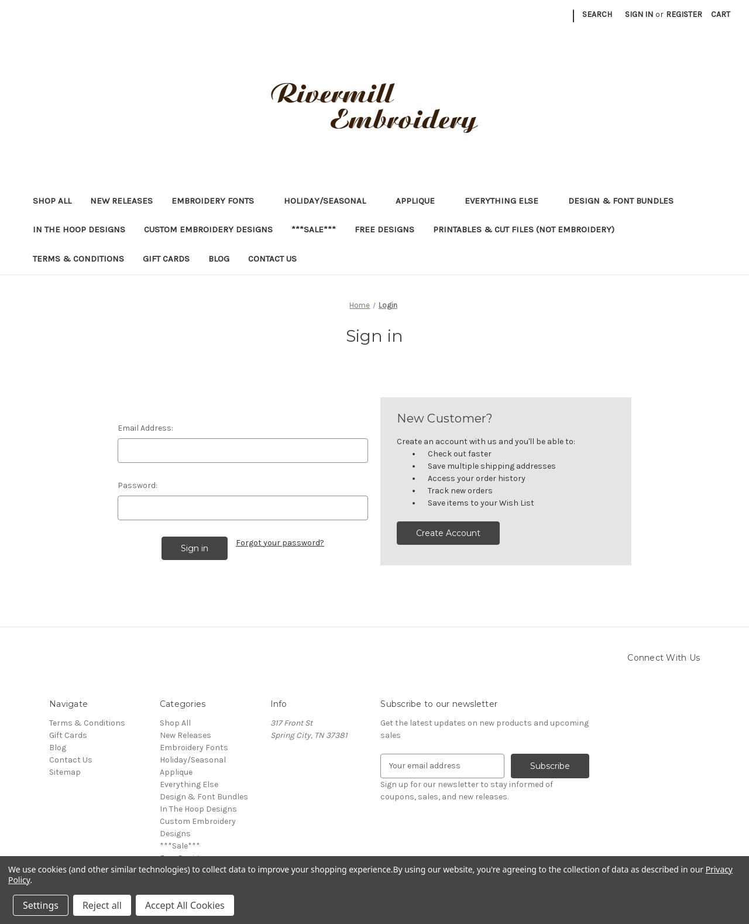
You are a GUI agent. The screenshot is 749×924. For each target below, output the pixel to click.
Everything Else (507, 200)
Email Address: (145, 428)
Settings (41, 905)
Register (684, 14)
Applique (421, 200)
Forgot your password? (280, 543)
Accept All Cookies (185, 905)
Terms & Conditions (78, 258)
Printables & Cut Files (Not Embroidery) (529, 229)
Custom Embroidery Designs (208, 229)
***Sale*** (313, 229)
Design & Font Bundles (621, 200)
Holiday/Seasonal (330, 200)
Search (597, 14)
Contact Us (272, 258)
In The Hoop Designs (79, 229)
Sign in (639, 14)
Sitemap (65, 772)
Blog (218, 258)
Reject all (102, 905)
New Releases (121, 200)
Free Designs (384, 229)
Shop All (52, 200)
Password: (137, 485)
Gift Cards (166, 258)
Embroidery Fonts (218, 200)
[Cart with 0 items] (721, 14)
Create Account (448, 533)
